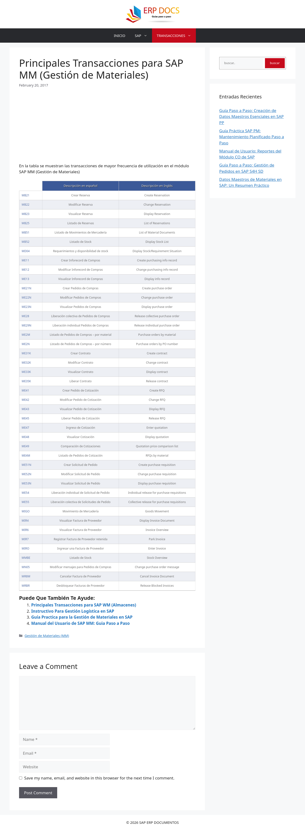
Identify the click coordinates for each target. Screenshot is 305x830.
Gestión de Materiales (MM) (47, 635)
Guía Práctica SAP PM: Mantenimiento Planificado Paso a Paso (251, 137)
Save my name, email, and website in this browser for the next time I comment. (99, 778)
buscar (275, 63)
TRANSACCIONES (176, 35)
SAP (143, 35)
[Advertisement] (107, 121)
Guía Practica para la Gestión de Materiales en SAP (81, 617)
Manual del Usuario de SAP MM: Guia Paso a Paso (80, 623)
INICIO (119, 35)
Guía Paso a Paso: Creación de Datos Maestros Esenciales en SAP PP (251, 116)
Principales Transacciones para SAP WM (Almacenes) (83, 605)
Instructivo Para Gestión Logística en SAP (72, 611)
